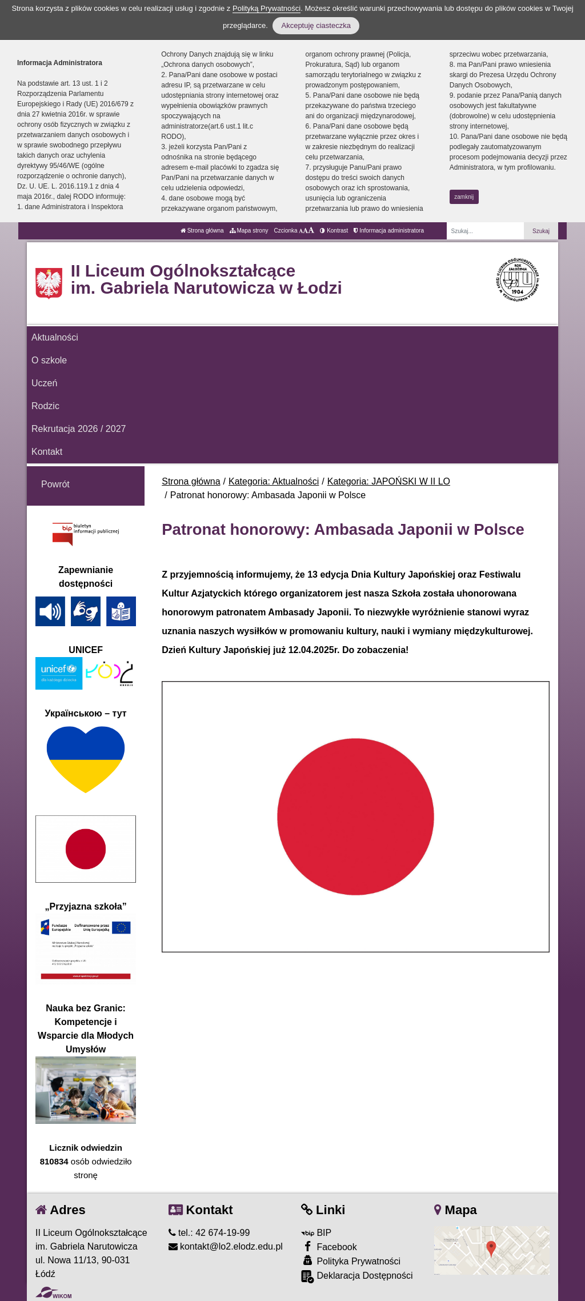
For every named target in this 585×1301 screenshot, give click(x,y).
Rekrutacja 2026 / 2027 (78, 429)
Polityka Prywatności (350, 1260)
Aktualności (54, 337)
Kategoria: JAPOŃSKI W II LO (388, 481)
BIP (316, 1233)
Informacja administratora (389, 230)
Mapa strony (249, 230)
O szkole (49, 360)
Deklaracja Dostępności (357, 1276)
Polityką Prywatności (266, 8)
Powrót (55, 484)
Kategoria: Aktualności (274, 481)
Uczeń (44, 383)
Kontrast (334, 230)
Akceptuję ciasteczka (315, 25)
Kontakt (46, 452)
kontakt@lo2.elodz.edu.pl (226, 1246)
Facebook (329, 1246)
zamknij (464, 197)
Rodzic (45, 406)
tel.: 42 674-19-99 (209, 1233)
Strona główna (202, 230)
